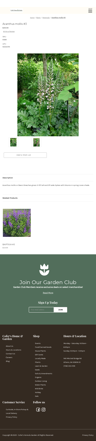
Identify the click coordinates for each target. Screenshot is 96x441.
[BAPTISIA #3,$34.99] (17, 222)
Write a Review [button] (9, 31)
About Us (9, 346)
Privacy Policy (11, 417)
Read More (48, 292)
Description (7, 178)
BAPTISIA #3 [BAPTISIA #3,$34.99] (8, 244)
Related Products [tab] (10, 198)
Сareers (9, 357)
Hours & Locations (13, 350)
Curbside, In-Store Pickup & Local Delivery (17, 411)
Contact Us (10, 354)
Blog (8, 361)
